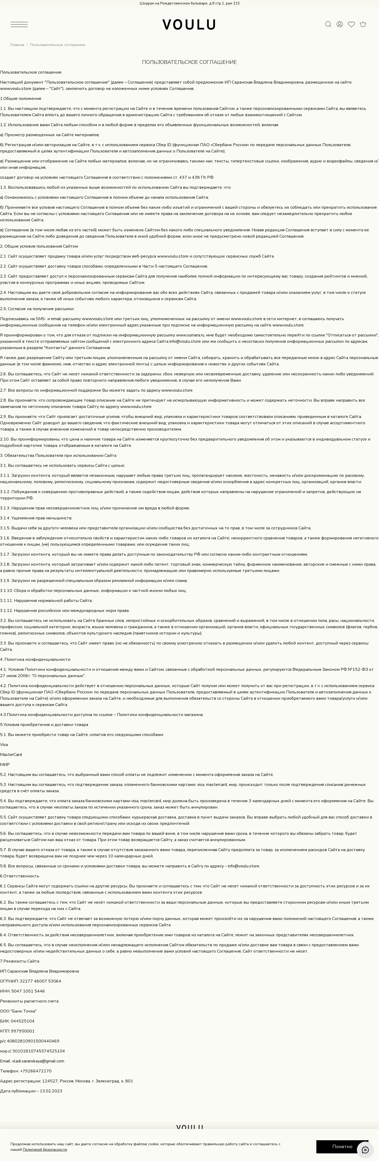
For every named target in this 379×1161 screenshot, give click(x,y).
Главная (17, 44)
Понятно (342, 1146)
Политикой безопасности (45, 1149)
